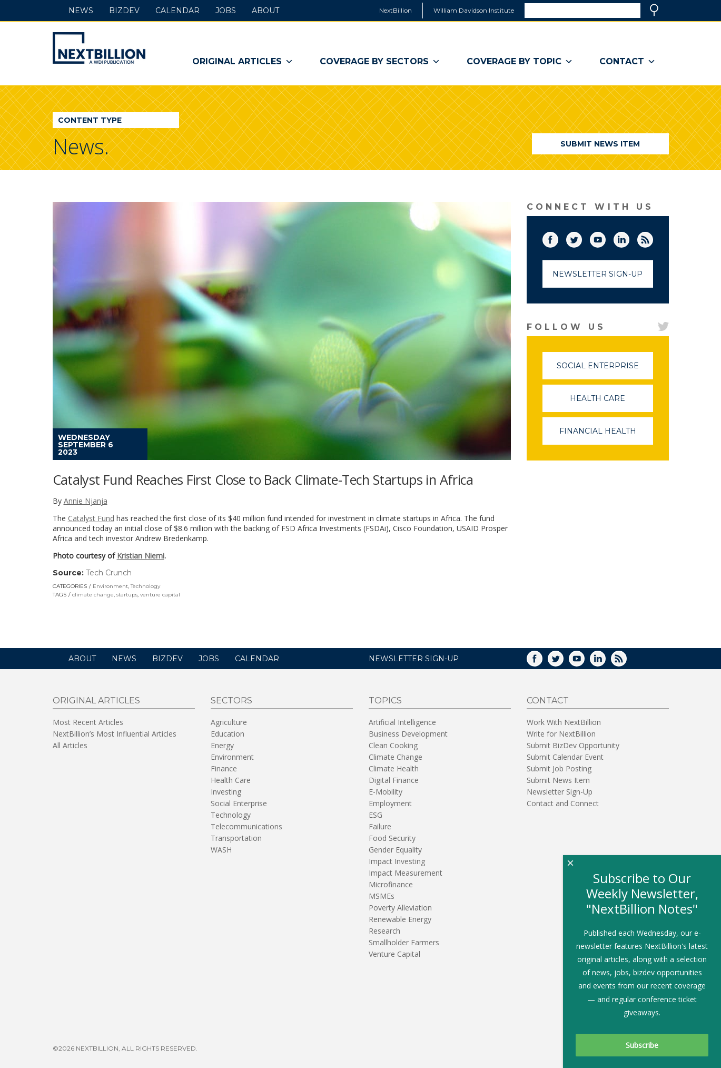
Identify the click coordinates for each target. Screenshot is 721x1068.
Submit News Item (600, 144)
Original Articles (242, 61)
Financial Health (606, 435)
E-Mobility (385, 792)
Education (227, 734)
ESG (375, 815)
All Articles (70, 745)
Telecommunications (246, 826)
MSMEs (381, 896)
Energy (222, 745)
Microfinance (391, 884)
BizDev (124, 10)
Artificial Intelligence (402, 722)
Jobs (225, 10)
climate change (93, 594)
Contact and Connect (563, 803)
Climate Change (395, 757)
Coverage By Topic (520, 61)
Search (654, 10)
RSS (652, 237)
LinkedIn (628, 237)
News (80, 10)
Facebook (557, 237)
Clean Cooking (393, 745)
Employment (390, 803)
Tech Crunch (109, 572)
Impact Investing (397, 861)
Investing (226, 792)
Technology (145, 586)
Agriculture (229, 722)
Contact (627, 61)
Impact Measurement (405, 873)
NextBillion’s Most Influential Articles (114, 734)
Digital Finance (394, 780)
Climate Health (394, 768)
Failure (380, 826)
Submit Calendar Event (565, 757)
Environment (110, 586)
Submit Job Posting (559, 768)
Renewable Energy (400, 919)
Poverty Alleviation (400, 908)
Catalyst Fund (91, 518)
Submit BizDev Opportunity (573, 745)
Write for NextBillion (561, 734)
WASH (221, 850)
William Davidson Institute (473, 10)
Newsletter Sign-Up (597, 274)
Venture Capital (394, 954)
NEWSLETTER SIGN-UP (414, 658)
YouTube (605, 237)
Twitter (581, 237)
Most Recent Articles (88, 722)
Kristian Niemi (140, 556)
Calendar (177, 10)
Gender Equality (395, 850)
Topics (385, 700)
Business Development (408, 734)
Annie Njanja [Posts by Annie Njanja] (85, 501)
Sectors (231, 700)
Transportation (236, 838)
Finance (224, 768)
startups (126, 594)
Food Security (392, 838)
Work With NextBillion (564, 722)
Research (384, 931)
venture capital (160, 594)
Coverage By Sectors (380, 61)
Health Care (611, 403)
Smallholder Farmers (404, 942)
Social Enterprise (605, 370)
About (265, 10)
